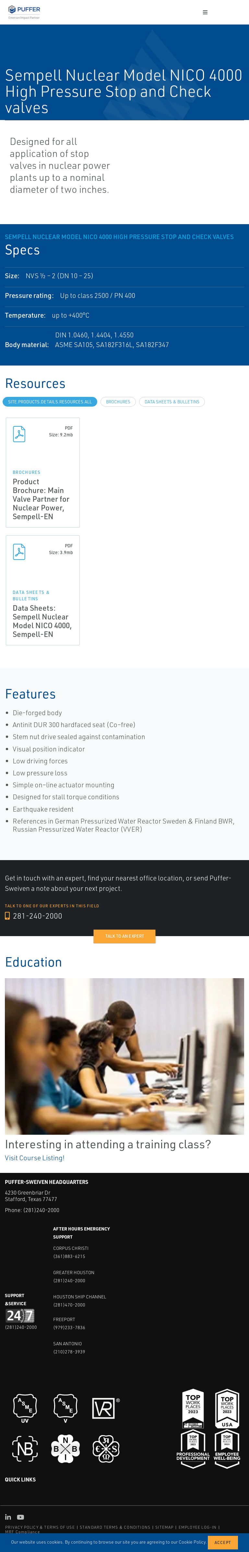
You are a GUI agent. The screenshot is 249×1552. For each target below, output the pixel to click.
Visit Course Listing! (35, 1157)
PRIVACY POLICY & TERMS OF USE (40, 1527)
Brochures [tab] (118, 401)
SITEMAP (164, 1527)
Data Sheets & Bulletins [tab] (172, 401)
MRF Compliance (22, 1531)
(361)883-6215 (69, 1256)
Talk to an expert (124, 936)
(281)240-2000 (41, 1210)
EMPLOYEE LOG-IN (198, 1527)
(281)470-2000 (69, 1304)
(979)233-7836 (69, 1327)
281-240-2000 (34, 916)
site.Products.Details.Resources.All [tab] (50, 401)
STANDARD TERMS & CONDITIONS (115, 1527)
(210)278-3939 (69, 1351)
